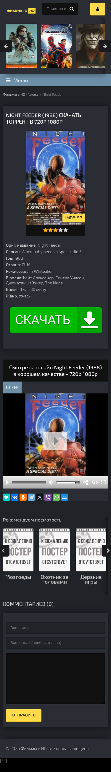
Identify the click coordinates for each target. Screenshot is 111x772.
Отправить (24, 724)
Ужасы (33, 94)
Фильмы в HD (14, 94)
